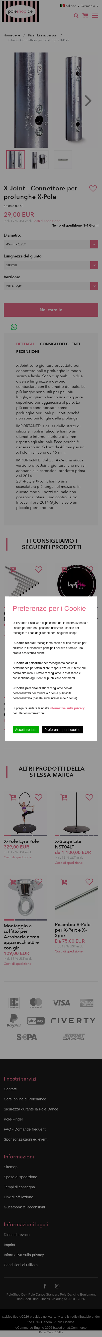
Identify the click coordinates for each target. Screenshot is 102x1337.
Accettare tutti (25, 729)
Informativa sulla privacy (67, 708)
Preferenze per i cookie (62, 729)
